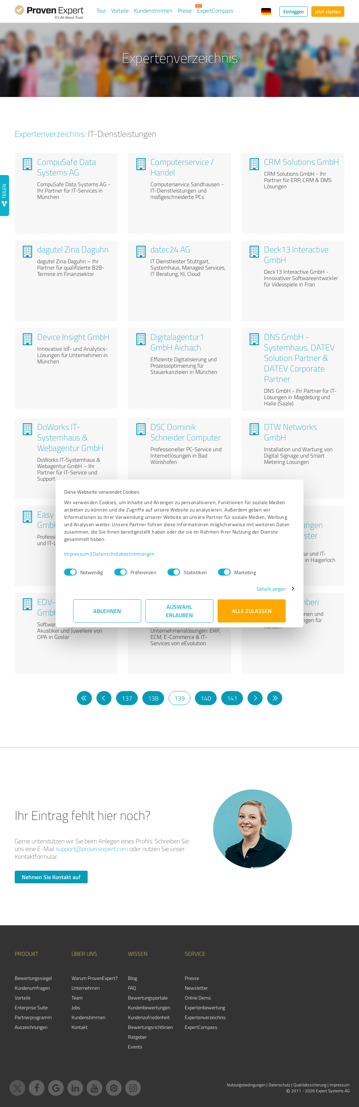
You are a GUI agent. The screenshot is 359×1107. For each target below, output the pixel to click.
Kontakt (80, 1027)
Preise (185, 10)
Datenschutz (279, 1085)
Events (135, 1046)
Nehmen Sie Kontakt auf (51, 877)
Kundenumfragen (32, 987)
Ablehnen (107, 611)
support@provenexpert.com (92, 848)
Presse (192, 978)
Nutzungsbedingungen (246, 1085)
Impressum (86, 553)
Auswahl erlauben (179, 611)
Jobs (76, 1007)
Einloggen (293, 11)
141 (232, 698)
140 (206, 698)
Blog (132, 978)
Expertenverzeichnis (205, 1017)
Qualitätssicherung (309, 1085)
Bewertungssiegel (33, 978)
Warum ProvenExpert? (94, 978)
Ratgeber (137, 1036)
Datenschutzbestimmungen (133, 553)
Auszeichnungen (31, 1027)
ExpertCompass (215, 10)
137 (127, 698)
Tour (101, 10)
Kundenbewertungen (149, 1007)
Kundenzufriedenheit (149, 1017)
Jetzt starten (328, 11)
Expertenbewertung (205, 1007)
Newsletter (196, 987)
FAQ (132, 987)
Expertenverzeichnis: (50, 133)
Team (77, 997)
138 (153, 698)
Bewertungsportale (148, 997)
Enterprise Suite (31, 1007)
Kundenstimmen (153, 10)
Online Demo (198, 997)
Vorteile (120, 10)
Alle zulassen (252, 611)
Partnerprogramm (33, 1017)
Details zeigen (262, 588)
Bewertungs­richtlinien (150, 1027)
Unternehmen (86, 987)
